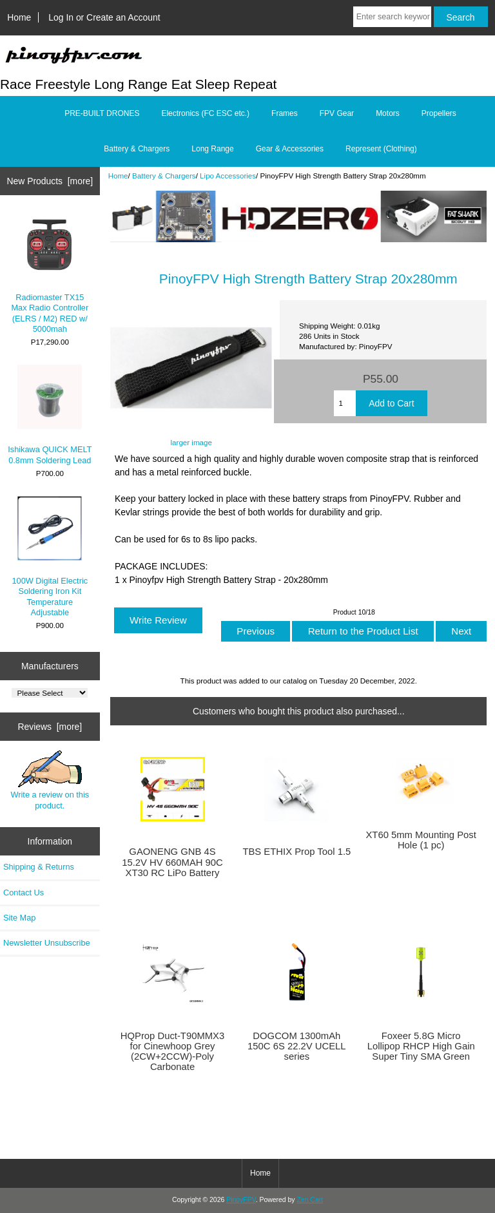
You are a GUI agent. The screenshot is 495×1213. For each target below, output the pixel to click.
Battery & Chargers (164, 175)
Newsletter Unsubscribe (46, 943)
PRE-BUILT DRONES (101, 113)
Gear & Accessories (290, 148)
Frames (284, 113)
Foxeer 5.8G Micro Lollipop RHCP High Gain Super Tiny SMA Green (421, 1046)
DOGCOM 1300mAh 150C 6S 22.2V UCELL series (297, 1046)
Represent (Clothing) (381, 148)
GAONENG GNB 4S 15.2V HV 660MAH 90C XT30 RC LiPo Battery (172, 861)
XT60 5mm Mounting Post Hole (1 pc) (420, 840)
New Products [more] (49, 181)
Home (19, 17)
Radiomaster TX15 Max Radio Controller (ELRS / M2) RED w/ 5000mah (49, 273)
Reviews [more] (49, 726)
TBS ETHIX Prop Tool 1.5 (296, 851)
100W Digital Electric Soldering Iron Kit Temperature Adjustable (50, 556)
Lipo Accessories (228, 175)
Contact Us (23, 892)
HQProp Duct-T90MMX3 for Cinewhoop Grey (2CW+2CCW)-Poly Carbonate (173, 1052)
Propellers (439, 113)
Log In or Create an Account (104, 17)
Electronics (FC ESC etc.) (205, 113)
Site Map (19, 917)
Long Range (212, 148)
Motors (388, 113)
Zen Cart (309, 1199)
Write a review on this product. (49, 780)
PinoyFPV (240, 1199)
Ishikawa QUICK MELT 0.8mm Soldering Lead (50, 414)
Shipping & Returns (38, 867)
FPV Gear (337, 113)
